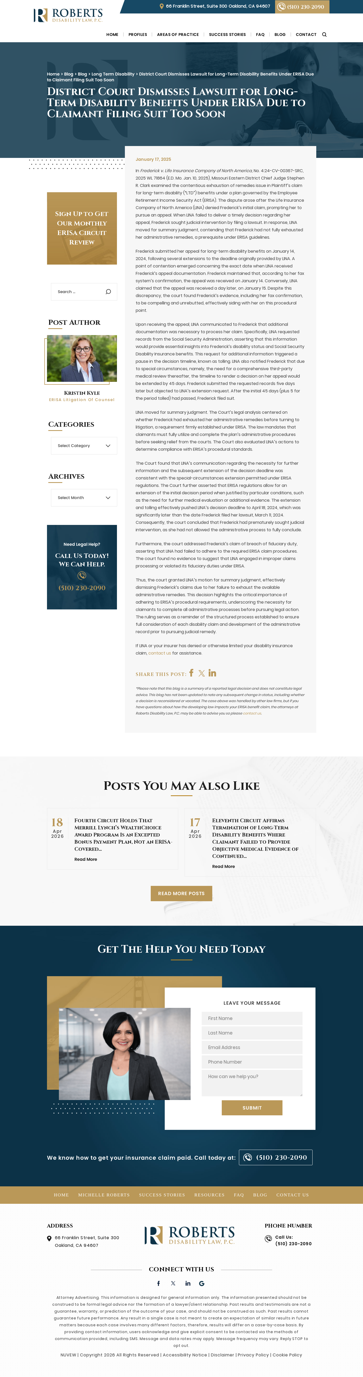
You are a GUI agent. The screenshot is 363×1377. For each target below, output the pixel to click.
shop (213, 673)
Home (112, 34)
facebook (192, 673)
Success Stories (227, 34)
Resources (209, 1194)
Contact (306, 34)
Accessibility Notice (185, 1355)
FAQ (260, 34)
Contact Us (292, 1194)
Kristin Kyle (82, 393)
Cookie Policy (287, 1355)
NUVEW (69, 1355)
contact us (159, 653)
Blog (280, 34)
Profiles (138, 34)
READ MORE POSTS (181, 893)
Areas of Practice (178, 34)
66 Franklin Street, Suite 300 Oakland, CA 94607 (218, 6)
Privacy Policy (253, 1355)
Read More (85, 859)
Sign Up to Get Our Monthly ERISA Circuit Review (82, 228)
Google (202, 1283)
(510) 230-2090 (305, 7)
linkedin (188, 1283)
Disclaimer (222, 1355)
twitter (202, 673)
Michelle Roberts (104, 1194)
